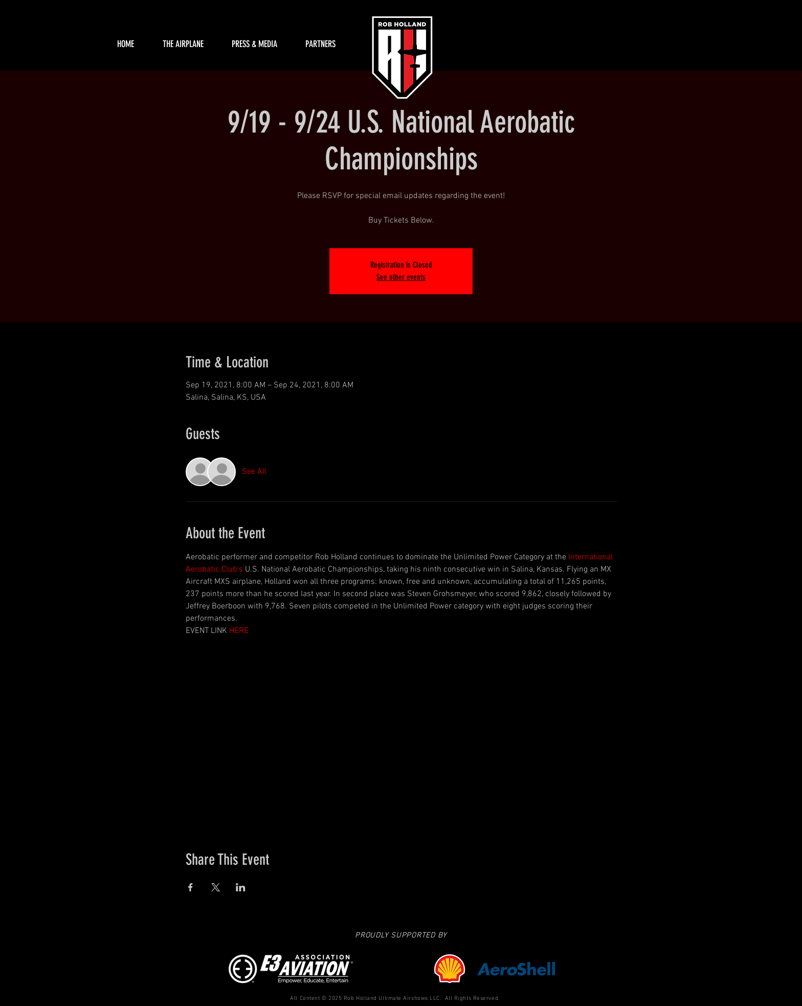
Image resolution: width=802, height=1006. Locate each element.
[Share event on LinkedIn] (241, 887)
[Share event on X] (215, 887)
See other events (401, 277)
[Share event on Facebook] (190, 887)
